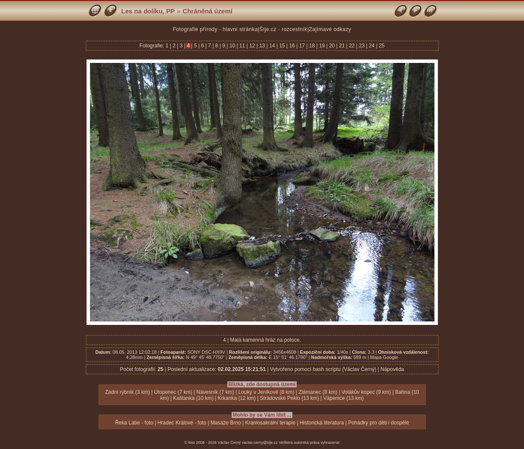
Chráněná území (208, 11)
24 (371, 46)
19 (322, 46)
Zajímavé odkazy (330, 29)
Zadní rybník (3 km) (127, 392)
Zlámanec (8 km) (317, 392)
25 (381, 46)
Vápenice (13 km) (343, 398)
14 (272, 46)
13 (262, 46)
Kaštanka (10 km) (193, 398)
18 (312, 46)
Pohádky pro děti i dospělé (378, 423)
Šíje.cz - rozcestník (283, 29)
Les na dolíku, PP (148, 11)
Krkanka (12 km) (237, 398)
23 (361, 46)
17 (302, 46)
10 (232, 46)
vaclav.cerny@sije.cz (260, 442)
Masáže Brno (226, 423)
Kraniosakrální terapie (270, 423)
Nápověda (392, 369)
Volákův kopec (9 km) (366, 392)
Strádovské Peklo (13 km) (289, 398)
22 (351, 46)
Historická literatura (322, 423)
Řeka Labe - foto (134, 423)
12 (252, 46)
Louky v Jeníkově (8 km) (266, 392)
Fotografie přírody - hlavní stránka (215, 29)
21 (342, 46)
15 (282, 46)
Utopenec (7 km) (173, 392)
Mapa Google (384, 357)
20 (332, 46)
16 (292, 46)
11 (242, 46)
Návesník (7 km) (215, 392)
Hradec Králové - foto (182, 423)
